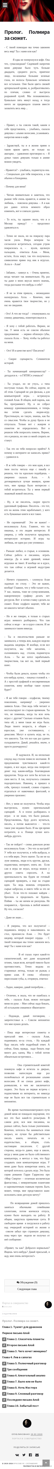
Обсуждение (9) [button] (27, 1282)
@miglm (48, 1466)
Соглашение (32, 1464)
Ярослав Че (18, 1464)
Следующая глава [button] (27, 1289)
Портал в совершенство (15, 1303)
